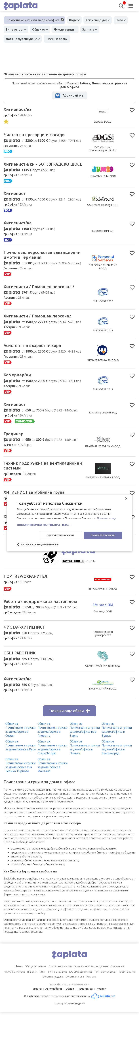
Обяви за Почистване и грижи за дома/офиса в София (20, 763)
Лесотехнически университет (103, 666)
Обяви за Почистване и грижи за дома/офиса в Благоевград (117, 781)
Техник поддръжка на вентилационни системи (33, 490)
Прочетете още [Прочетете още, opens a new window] (107, 518)
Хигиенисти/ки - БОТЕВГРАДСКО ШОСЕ (42, 168)
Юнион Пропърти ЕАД (103, 435)
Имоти (35, 1022)
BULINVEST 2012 (103, 313)
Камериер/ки (19, 397)
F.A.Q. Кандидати (57, 1005)
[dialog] (69, 523)
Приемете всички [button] (102, 535)
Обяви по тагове (75, 1010)
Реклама (91, 1010)
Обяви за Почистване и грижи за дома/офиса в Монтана (52, 799)
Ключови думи (99, 20)
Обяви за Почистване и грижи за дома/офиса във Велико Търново (20, 799)
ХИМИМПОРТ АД (103, 239)
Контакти (123, 1000)
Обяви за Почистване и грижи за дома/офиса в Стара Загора (52, 781)
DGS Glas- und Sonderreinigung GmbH (102, 149)
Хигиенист (16, 201)
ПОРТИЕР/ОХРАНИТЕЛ (29, 602)
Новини (103, 1022)
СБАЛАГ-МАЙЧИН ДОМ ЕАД (102, 698)
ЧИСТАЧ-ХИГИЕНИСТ (28, 659)
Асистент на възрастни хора (37, 367)
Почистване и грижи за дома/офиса (33, 20)
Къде (74, 20)
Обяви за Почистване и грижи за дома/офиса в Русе (20, 779)
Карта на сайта (127, 1005)
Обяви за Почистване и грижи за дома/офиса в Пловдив (52, 763)
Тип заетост (15, 29)
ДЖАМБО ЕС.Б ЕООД (103, 180)
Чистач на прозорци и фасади (39, 135)
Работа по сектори (14, 1005)
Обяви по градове (53, 1010)
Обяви (70, 1022)
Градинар (15, 457)
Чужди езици (68, 29)
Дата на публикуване (22, 39)
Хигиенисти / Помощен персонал (32, 335)
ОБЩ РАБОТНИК (22, 686)
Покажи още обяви (69, 744)
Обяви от (41, 29)
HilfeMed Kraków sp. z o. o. (103, 381)
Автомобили (52, 1022)
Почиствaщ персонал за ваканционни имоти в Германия (42, 264)
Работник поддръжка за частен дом (41, 631)
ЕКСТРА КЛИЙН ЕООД (103, 722)
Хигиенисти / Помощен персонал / (32, 299)
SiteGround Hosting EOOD (103, 212)
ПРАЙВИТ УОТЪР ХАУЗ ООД (103, 469)
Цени (12, 1000)
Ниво (124, 20)
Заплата (95, 29)
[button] (69, 524)
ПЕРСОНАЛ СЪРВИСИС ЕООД (103, 275)
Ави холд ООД (103, 640)
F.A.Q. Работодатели (80, 1005)
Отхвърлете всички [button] (57, 535)
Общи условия (32, 1000)
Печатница (86, 1022)
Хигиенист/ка (20, 109)
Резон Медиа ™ (76, 1037)
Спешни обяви (58, 39)
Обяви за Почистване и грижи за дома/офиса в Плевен (85, 781)
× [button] (126, 498)
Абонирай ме (73, 95)
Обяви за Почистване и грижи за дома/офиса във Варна (85, 763)
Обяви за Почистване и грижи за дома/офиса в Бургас (117, 763)
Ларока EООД (102, 122)
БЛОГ (43, 1005)
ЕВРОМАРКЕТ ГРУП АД (102, 614)
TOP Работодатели (105, 1005)
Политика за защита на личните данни (79, 1000)
